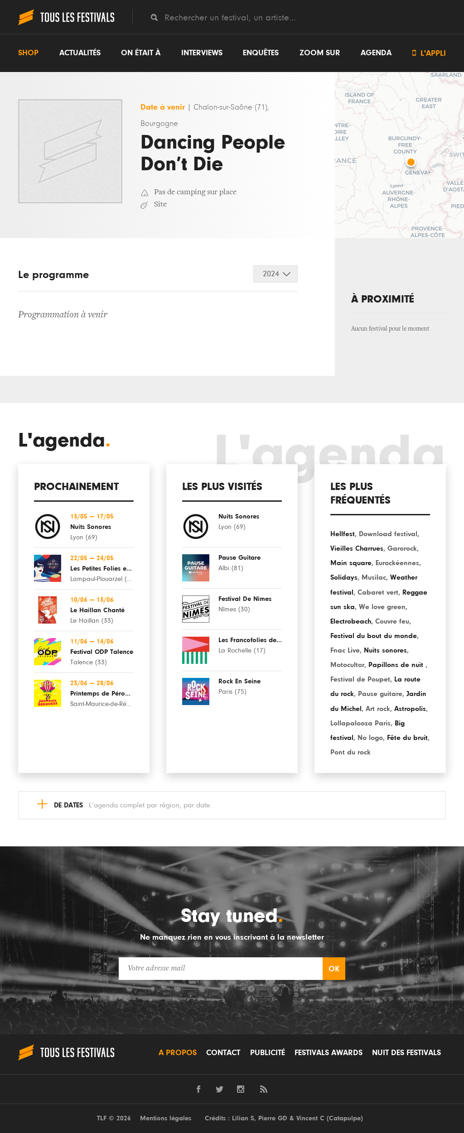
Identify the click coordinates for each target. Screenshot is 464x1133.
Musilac (374, 577)
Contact (223, 1053)
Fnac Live (345, 650)
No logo (370, 737)
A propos (178, 1053)
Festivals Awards (328, 1053)
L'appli (429, 53)
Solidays (344, 577)
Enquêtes (261, 53)
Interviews (201, 53)
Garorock (402, 548)
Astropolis (410, 708)
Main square (351, 562)
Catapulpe (345, 1118)
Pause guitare (380, 693)
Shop (28, 53)
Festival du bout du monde (373, 635)
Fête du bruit (407, 737)
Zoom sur (320, 53)
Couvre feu (392, 621)
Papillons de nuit (396, 664)
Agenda (376, 53)
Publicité (267, 1053)
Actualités (80, 53)
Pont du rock (350, 752)
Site (160, 205)
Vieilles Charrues (356, 548)
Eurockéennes (397, 562)
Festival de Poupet (360, 679)
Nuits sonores (385, 650)
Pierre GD (272, 1118)
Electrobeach (350, 621)
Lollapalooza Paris (360, 723)
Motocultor (347, 664)
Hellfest (342, 534)
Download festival (388, 534)
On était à (140, 53)
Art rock (378, 708)
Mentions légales (165, 1118)
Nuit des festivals (406, 1053)
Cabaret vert (378, 592)
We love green (382, 606)
